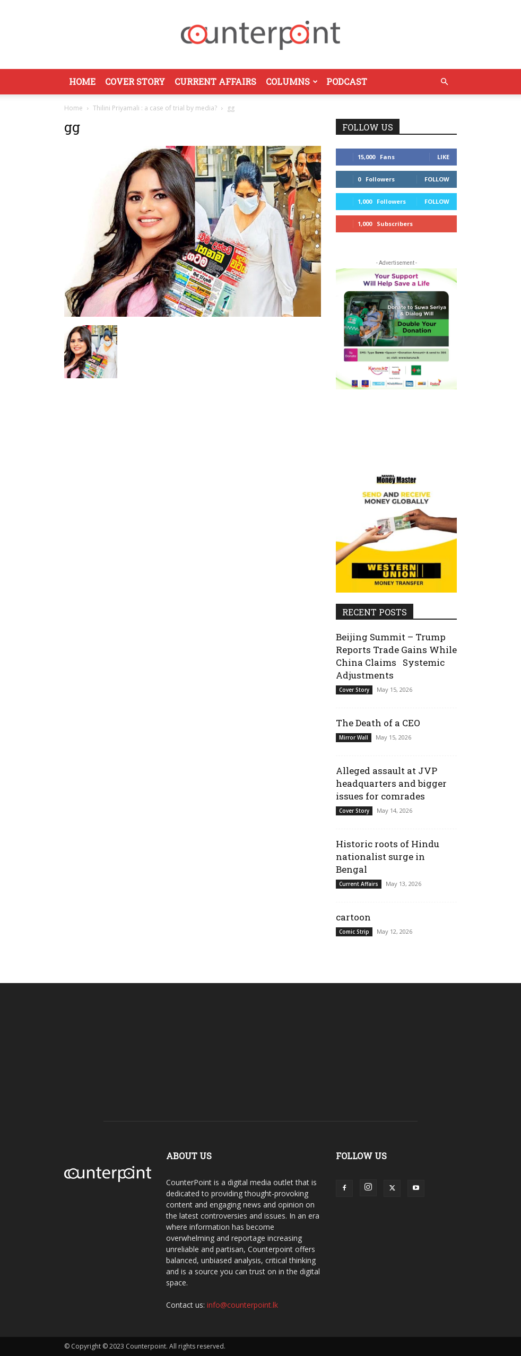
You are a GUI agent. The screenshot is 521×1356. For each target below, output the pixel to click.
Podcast (346, 81)
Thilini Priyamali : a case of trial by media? (155, 107)
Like (443, 157)
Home (82, 81)
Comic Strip (354, 931)
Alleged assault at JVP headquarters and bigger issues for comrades (391, 783)
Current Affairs (215, 81)
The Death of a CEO (378, 723)
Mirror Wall (353, 737)
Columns (292, 81)
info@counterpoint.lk (242, 1305)
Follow (436, 179)
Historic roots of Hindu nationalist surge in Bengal (387, 856)
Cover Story (135, 81)
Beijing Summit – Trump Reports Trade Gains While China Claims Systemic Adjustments (396, 656)
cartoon (353, 917)
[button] (444, 82)
